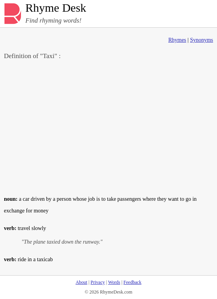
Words (114, 282)
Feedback (132, 282)
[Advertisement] (108, 127)
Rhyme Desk (55, 8)
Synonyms (201, 40)
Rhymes (177, 40)
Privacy (98, 282)
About (81, 282)
